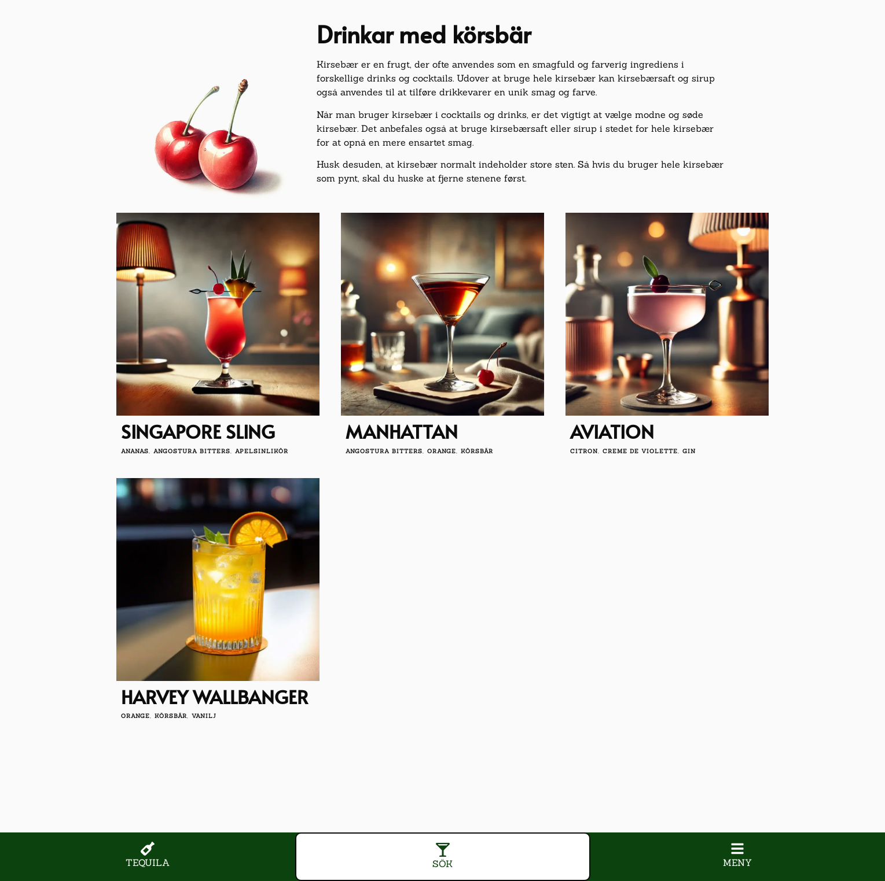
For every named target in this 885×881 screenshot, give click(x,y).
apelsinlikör (261, 451)
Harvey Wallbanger (215, 696)
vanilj (204, 716)
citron (584, 451)
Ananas (135, 451)
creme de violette (640, 451)
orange (441, 451)
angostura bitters (191, 451)
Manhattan (402, 431)
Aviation (612, 431)
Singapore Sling (198, 431)
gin (689, 451)
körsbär (477, 451)
